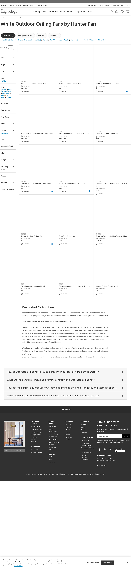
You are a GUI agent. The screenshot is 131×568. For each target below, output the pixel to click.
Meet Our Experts (68, 518)
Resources (52, 549)
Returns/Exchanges (36, 516)
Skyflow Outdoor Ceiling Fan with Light (42, 227)
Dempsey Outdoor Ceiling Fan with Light (43, 130)
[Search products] (112, 11)
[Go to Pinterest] (105, 536)
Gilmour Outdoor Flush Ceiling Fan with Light (77, 227)
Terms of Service (114, 530)
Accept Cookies (107, 562)
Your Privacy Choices (34, 525)
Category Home (4, 17)
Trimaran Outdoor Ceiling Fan (110, 81)
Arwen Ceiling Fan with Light (40, 370)
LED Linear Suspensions (84, 546)
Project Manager (54, 521)
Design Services (15, 5)
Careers (68, 522)
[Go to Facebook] (99, 536)
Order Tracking (105, 5)
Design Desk (52, 513)
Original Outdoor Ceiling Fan (110, 128)
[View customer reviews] (119, 537)
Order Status (34, 529)
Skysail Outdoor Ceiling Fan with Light (111, 177)
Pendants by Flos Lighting (86, 541)
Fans (45, 11)
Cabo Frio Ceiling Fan (107, 273)
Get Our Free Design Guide (14, 537)
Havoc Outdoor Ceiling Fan (109, 225)
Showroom (4, 5)
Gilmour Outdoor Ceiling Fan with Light (112, 322)
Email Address (103, 523)
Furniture (53, 11)
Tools (50, 546)
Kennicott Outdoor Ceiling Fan (41, 81)
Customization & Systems (54, 530)
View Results (18, 47)
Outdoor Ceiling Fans (18, 17)
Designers (84, 520)
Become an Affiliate (69, 526)
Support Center (28, 5)
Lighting (36, 11)
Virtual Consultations (53, 517)
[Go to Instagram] (110, 536)
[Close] (127, 562)
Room (62, 11)
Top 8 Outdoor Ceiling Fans (63, 405)
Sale (89, 11)
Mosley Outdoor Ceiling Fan (75, 81)
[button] (9, 40)
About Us (68, 511)
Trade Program (118, 5)
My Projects (92, 5)
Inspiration (80, 11)
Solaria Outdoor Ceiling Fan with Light (77, 130)
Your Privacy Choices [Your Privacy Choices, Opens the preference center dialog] (92, 562)
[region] (65, 562)
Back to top (65, 496)
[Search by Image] (117, 11)
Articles (83, 511)
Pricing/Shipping (36, 519)
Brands (70, 11)
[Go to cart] (128, 11)
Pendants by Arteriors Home (87, 536)
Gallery (83, 514)
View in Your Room (52, 535)
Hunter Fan (83, 24)
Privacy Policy (101, 530)
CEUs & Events (53, 527)
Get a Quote (35, 537)
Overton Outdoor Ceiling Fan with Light (42, 322)
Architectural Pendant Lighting (86, 531)
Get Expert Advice (36, 540)
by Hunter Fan (33, 83)
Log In (128, 5)
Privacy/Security (36, 522)
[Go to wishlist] (123, 11)
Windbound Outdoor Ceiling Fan (77, 320)
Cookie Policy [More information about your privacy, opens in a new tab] (18, 566)
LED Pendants (85, 527)
